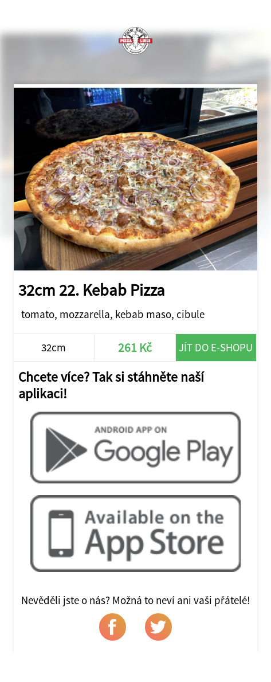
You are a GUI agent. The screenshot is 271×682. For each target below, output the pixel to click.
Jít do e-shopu (216, 347)
